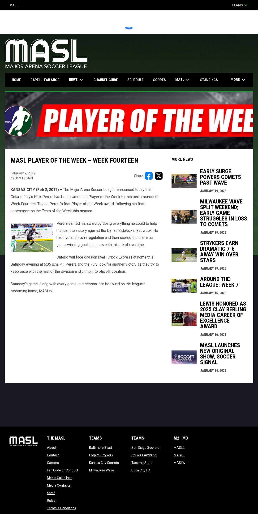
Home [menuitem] (16, 80)
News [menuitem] (76, 80)
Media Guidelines (59, 478)
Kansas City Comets (104, 463)
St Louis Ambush (144, 455)
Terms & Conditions (61, 508)
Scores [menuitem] (159, 80)
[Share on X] (159, 176)
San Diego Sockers (145, 447)
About (51, 447)
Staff (51, 493)
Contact (53, 455)
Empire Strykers (101, 455)
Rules (51, 500)
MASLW (179, 463)
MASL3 (179, 455)
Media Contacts (58, 485)
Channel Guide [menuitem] (106, 80)
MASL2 (179, 447)
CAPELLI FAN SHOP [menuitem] (46, 80)
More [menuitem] (238, 80)
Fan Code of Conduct (62, 470)
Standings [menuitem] (209, 80)
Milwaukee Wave (101, 470)
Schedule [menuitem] (135, 80)
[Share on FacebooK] (149, 176)
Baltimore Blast (100, 447)
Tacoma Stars (141, 463)
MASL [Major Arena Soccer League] (13, 5)
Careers (53, 463)
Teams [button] (240, 5)
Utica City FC (140, 470)
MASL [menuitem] (183, 80)
